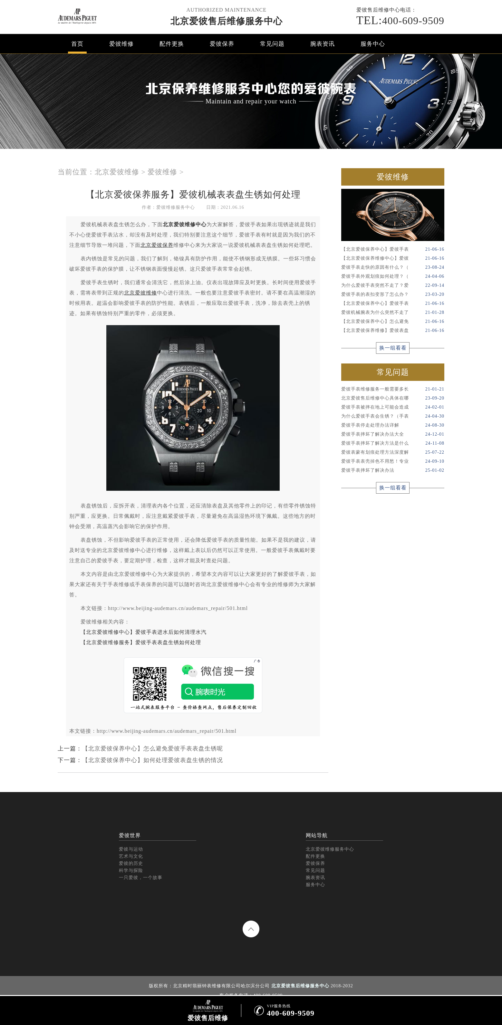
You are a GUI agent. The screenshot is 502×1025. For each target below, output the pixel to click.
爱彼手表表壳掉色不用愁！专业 (392, 461)
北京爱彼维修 (117, 172)
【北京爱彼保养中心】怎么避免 (392, 321)
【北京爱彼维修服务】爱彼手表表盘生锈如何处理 (141, 642)
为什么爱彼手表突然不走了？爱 (392, 285)
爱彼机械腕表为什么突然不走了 (392, 312)
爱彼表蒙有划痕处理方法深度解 (392, 452)
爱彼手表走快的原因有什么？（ (392, 267)
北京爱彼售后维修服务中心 (226, 21)
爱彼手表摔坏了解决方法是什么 (392, 443)
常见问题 (272, 44)
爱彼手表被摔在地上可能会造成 (392, 407)
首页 (77, 44)
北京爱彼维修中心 (185, 224)
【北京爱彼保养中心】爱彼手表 (392, 249)
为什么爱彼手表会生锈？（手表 (392, 416)
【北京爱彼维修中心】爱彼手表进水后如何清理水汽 (144, 632)
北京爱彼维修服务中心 (330, 849)
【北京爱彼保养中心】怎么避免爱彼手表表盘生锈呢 (152, 748)
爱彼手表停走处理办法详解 (392, 425)
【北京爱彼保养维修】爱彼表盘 (392, 330)
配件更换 (171, 44)
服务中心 (373, 44)
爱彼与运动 (131, 849)
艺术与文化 (131, 856)
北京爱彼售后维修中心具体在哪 (392, 398)
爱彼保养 (222, 44)
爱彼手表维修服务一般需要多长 (392, 389)
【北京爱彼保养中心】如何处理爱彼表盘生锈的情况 (152, 760)
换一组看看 (393, 348)
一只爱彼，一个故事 (140, 877)
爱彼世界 (130, 835)
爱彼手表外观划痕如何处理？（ (392, 276)
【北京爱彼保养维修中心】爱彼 (392, 258)
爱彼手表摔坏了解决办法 (392, 470)
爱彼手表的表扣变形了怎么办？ (392, 294)
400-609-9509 (400, 20)
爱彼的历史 (131, 863)
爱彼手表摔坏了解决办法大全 (392, 434)
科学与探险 (131, 870)
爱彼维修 (121, 44)
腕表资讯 (322, 44)
